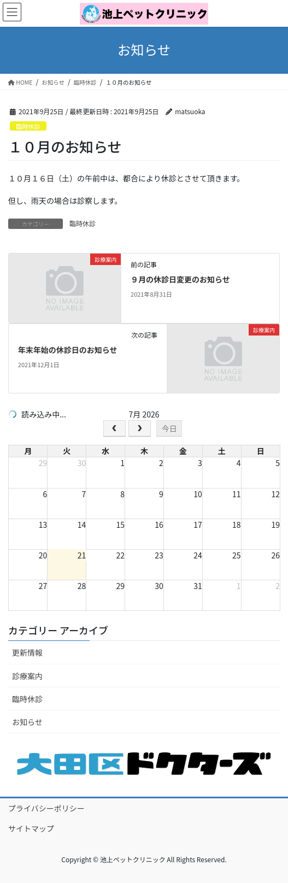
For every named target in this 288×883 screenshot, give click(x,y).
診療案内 (27, 675)
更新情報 (27, 652)
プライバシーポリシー (46, 808)
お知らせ (27, 721)
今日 (169, 428)
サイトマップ (31, 828)
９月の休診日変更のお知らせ (180, 279)
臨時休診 (28, 126)
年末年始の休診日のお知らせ (67, 349)
